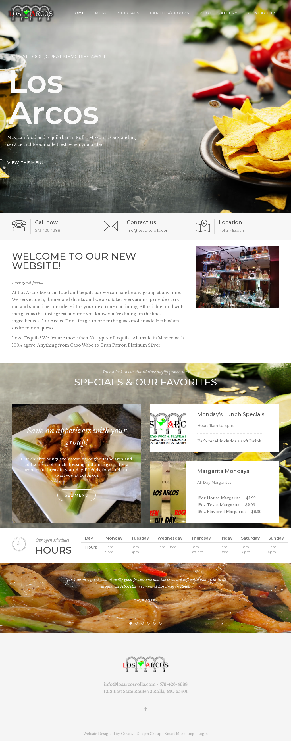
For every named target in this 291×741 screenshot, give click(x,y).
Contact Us (262, 13)
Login (202, 734)
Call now (46, 222)
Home (78, 13)
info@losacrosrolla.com (148, 230)
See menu (76, 495)
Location (230, 222)
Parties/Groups (169, 13)
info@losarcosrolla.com (129, 684)
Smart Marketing (179, 734)
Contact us (141, 222)
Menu (101, 13)
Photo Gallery (218, 13)
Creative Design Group (141, 734)
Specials (129, 13)
